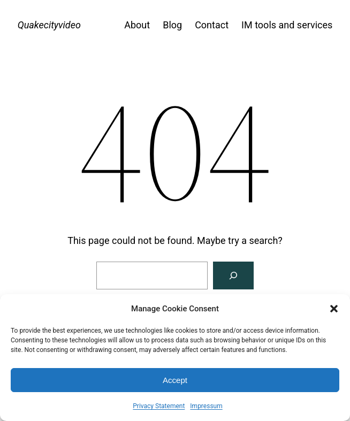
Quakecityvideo (49, 24)
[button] (334, 308)
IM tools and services (286, 24)
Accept (175, 380)
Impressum (206, 406)
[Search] (233, 275)
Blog (172, 24)
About (137, 24)
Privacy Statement (159, 406)
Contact (212, 24)
